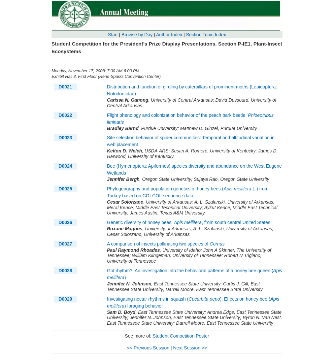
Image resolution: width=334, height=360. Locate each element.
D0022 (65, 115)
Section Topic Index (206, 34)
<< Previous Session (148, 347)
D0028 (65, 270)
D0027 (65, 243)
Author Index (169, 34)
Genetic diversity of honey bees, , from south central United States (188, 222)
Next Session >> (190, 347)
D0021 (65, 86)
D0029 (65, 299)
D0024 (65, 166)
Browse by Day (136, 34)
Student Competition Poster (180, 336)
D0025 (65, 188)
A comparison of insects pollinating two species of (165, 243)
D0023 (65, 137)
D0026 (65, 222)
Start (113, 34)
